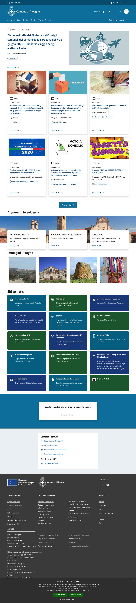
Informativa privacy (75, 538)
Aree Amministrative (14, 505)
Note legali (72, 542)
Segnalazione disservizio (46, 538)
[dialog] (68, 590)
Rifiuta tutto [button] (76, 595)
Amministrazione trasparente (78, 535)
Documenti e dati (13, 524)
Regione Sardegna (13, 2)
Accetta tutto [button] (60, 595)
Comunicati (103, 505)
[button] (68, 599)
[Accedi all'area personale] (118, 2)
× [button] (133, 580)
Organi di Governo (13, 501)
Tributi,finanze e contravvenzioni (79, 507)
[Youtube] (108, 11)
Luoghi (101, 519)
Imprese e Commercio (45, 511)
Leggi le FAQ (42, 542)
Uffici (9, 509)
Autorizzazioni (73, 517)
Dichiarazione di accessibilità (78, 546)
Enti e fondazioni (13, 513)
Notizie (101, 501)
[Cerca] (126, 11)
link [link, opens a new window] (88, 590)
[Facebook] (103, 11)
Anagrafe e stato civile (46, 501)
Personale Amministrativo (16, 520)
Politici (9, 516)
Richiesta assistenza (45, 546)
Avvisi (13, 30)
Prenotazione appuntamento (48, 535)
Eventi (101, 523)
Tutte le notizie (68, 205)
